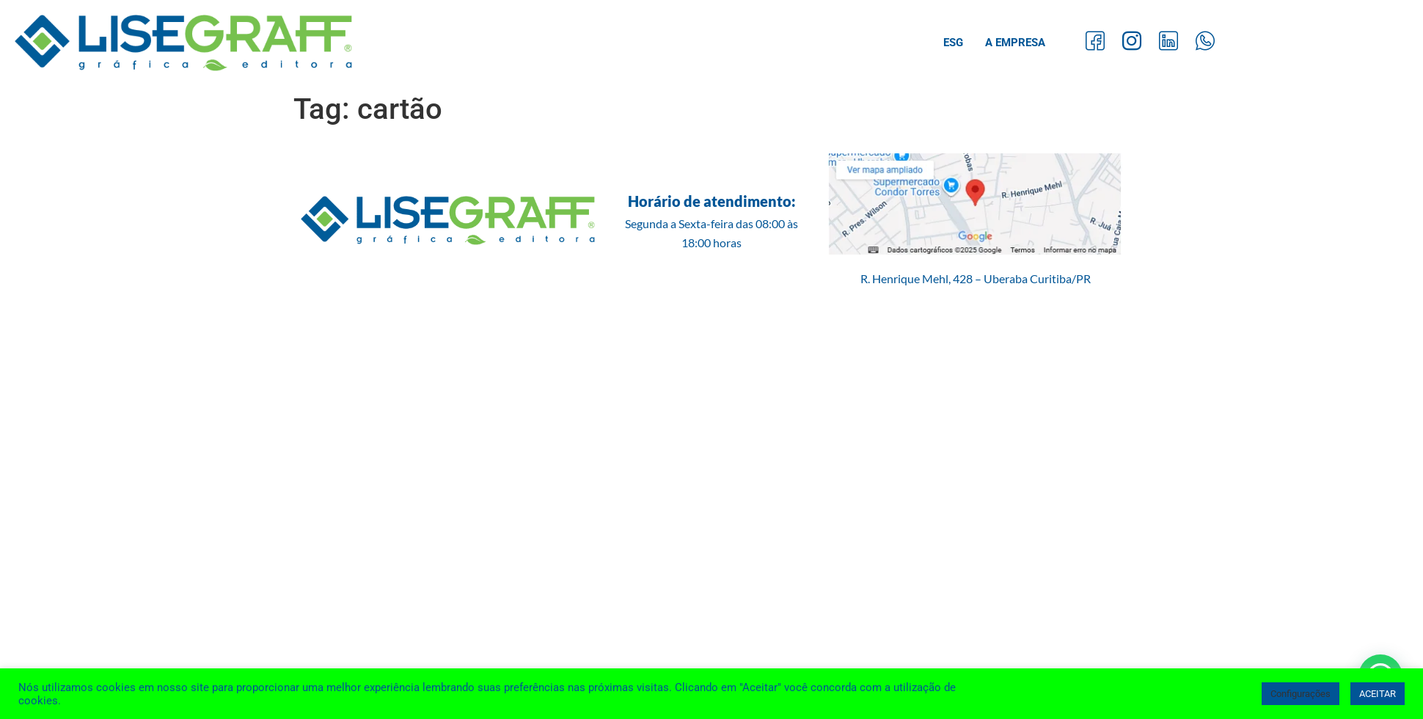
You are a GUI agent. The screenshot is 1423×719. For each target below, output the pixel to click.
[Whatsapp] (1205, 43)
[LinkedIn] (1168, 43)
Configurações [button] (1300, 693)
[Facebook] (1095, 43)
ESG (953, 42)
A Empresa (1015, 42)
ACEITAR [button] (1377, 693)
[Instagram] (1131, 43)
